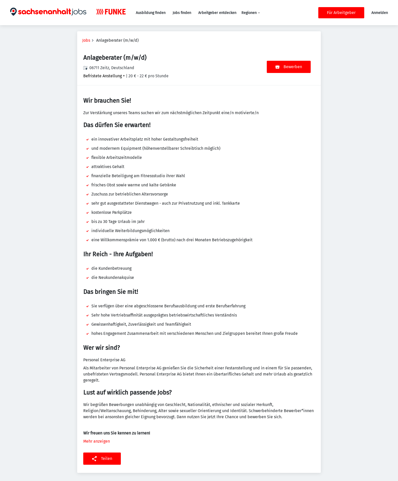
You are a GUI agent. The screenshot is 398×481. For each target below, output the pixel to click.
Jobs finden (182, 13)
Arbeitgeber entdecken (217, 13)
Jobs (86, 40)
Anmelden (379, 13)
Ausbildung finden (150, 13)
